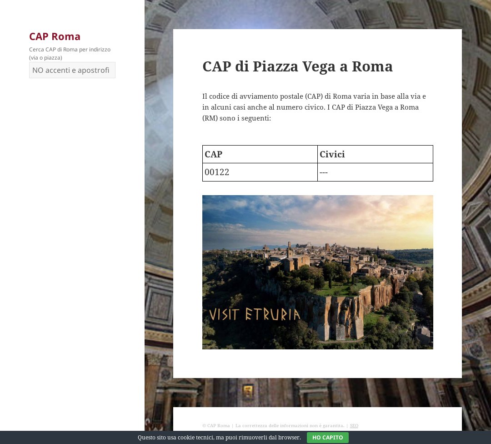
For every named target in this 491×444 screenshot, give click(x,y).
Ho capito (327, 437)
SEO (354, 425)
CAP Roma (54, 36)
